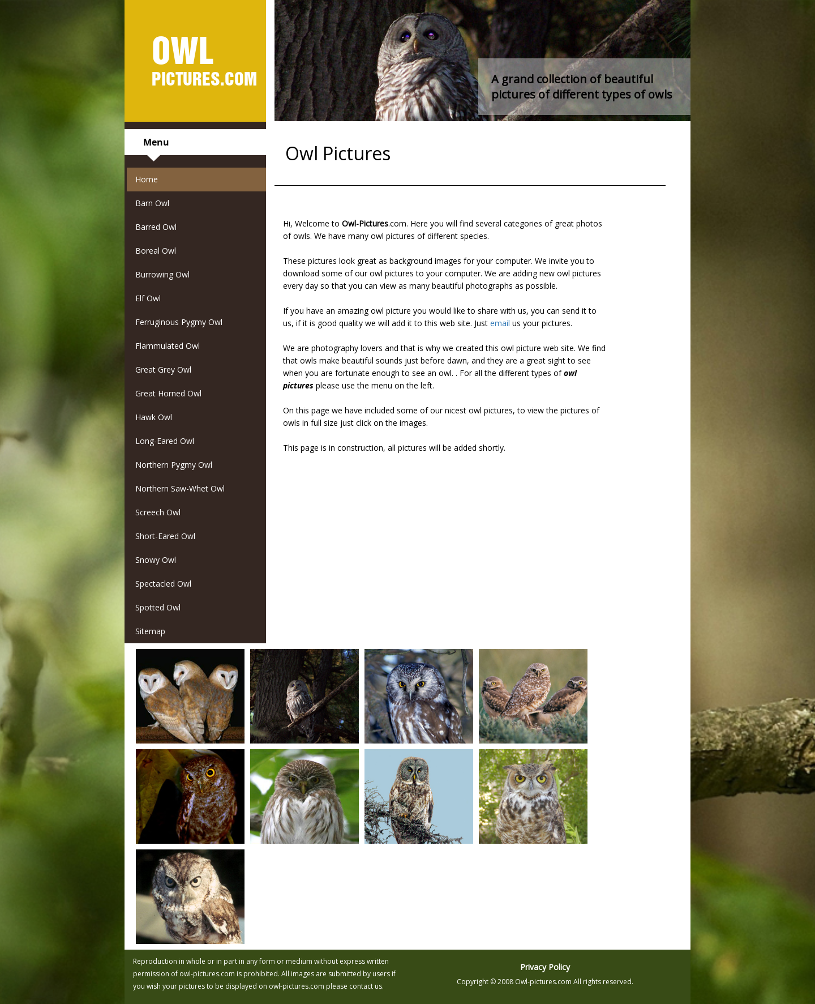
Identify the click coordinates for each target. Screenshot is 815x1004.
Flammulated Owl (167, 345)
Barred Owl (156, 226)
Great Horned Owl (168, 393)
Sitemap (150, 631)
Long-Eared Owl (164, 440)
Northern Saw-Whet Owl (180, 488)
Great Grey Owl (163, 369)
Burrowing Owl (162, 274)
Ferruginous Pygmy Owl (178, 322)
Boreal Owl (155, 250)
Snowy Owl (155, 559)
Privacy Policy (545, 967)
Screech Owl (158, 512)
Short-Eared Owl (165, 536)
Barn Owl (152, 203)
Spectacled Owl (163, 583)
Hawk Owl (153, 417)
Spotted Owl (158, 607)
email (500, 323)
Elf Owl (148, 298)
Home (146, 179)
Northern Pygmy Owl (173, 464)
